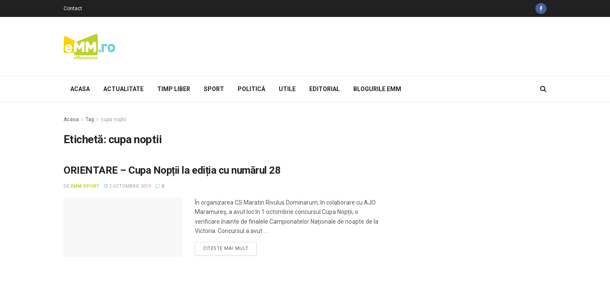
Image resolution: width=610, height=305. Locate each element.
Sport (214, 89)
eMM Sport (85, 186)
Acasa (80, 89)
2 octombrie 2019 (127, 186)
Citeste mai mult (226, 248)
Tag (90, 119)
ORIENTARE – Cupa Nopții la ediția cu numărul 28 (172, 170)
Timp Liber (173, 89)
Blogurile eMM (377, 89)
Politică (251, 89)
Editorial (324, 89)
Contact (73, 8)
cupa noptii (113, 119)
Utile (287, 89)
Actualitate (123, 89)
